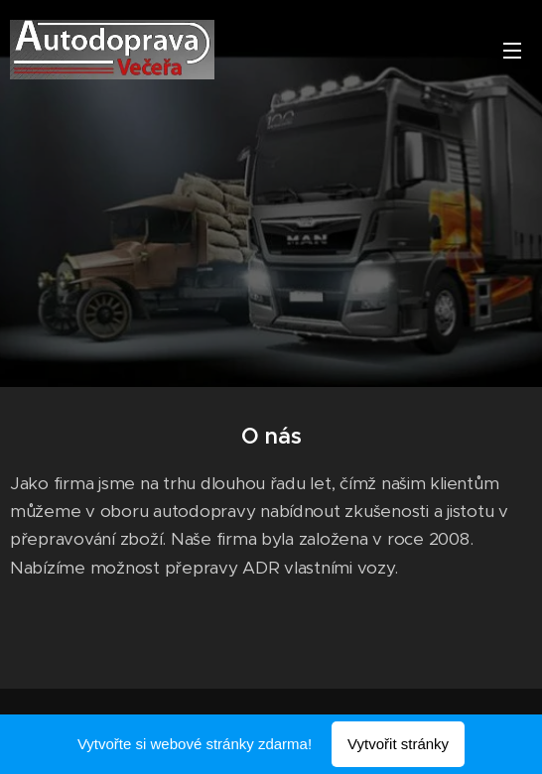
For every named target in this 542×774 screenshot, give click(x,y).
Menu (512, 51)
